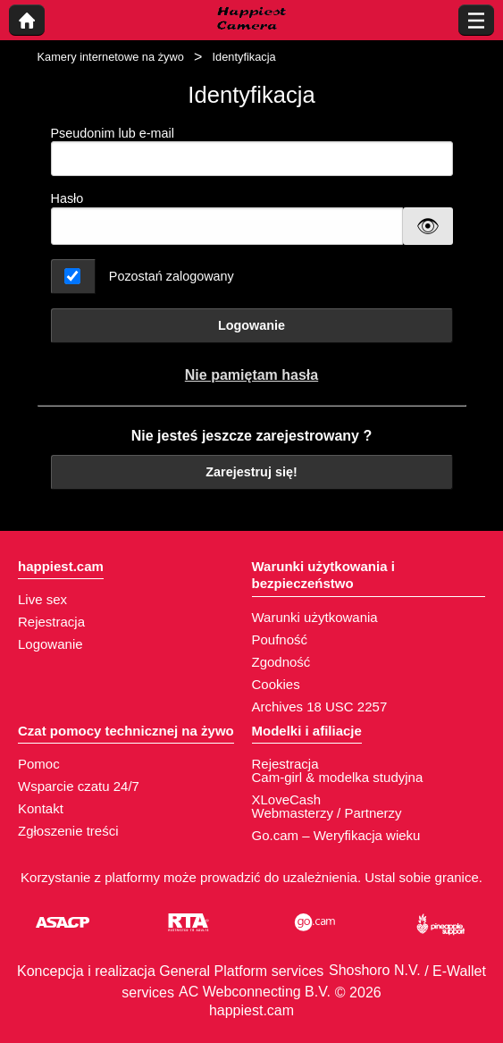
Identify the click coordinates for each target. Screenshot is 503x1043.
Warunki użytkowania (315, 617)
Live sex (42, 599)
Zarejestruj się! (251, 472)
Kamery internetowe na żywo (111, 56)
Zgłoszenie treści (68, 830)
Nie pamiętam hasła (251, 375)
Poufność (280, 639)
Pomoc (39, 763)
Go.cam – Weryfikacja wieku (336, 835)
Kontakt (40, 808)
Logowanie (251, 325)
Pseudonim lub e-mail (252, 151)
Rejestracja (51, 621)
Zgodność (281, 661)
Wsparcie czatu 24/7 (78, 786)
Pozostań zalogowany (171, 276)
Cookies (276, 684)
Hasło (67, 198)
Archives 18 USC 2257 (320, 706)
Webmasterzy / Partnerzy (327, 812)
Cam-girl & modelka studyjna (337, 777)
